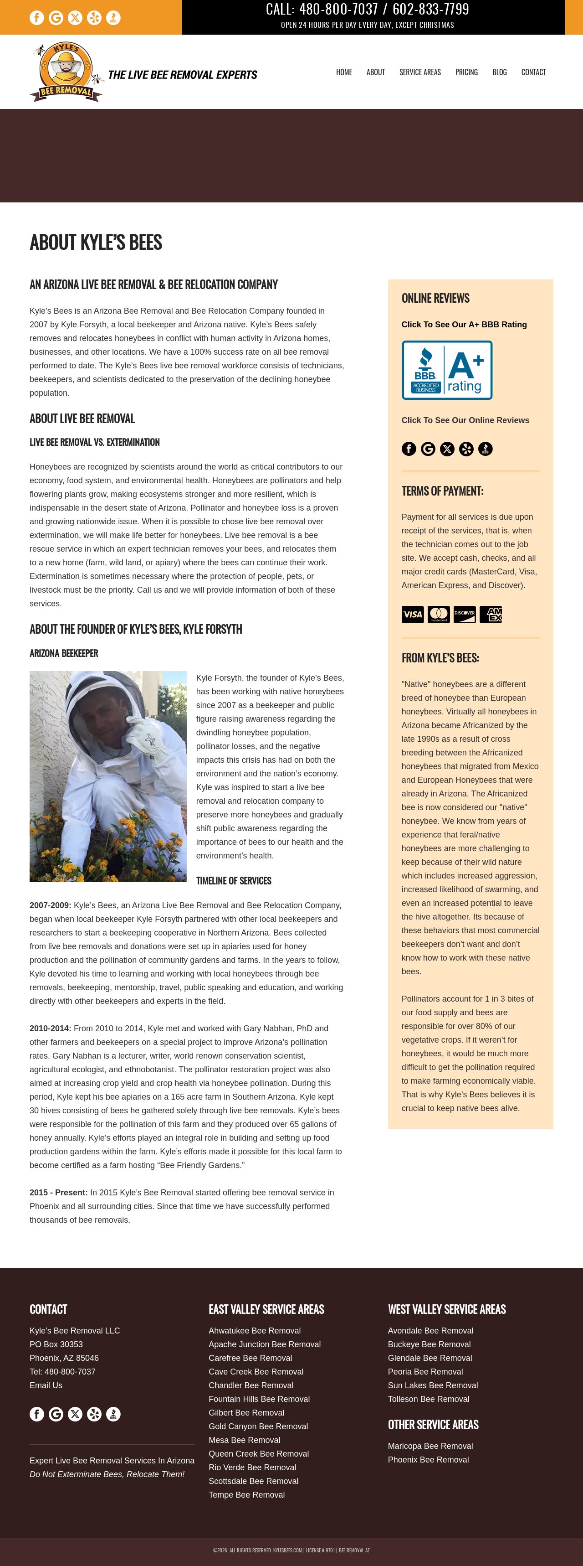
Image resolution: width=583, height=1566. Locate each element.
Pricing (466, 72)
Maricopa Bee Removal (430, 1446)
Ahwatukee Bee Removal (255, 1330)
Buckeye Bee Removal (429, 1344)
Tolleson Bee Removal (429, 1399)
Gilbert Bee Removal (246, 1412)
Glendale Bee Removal (430, 1358)
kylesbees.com (287, 1550)
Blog (499, 72)
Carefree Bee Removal (250, 1358)
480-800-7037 (338, 10)
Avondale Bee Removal (431, 1330)
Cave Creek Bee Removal (256, 1371)
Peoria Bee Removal (425, 1371)
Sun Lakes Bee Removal (433, 1385)
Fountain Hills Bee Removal (259, 1399)
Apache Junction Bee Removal (265, 1344)
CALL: (280, 10)
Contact (534, 72)
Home (344, 72)
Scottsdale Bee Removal (253, 1481)
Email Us (46, 1385)
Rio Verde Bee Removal (252, 1467)
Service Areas (420, 72)
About (376, 72)
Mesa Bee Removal (244, 1440)
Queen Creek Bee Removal (259, 1453)
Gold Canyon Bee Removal (258, 1426)
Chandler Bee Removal (251, 1385)
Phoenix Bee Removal (428, 1459)
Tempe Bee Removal (247, 1494)
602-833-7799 (431, 10)
